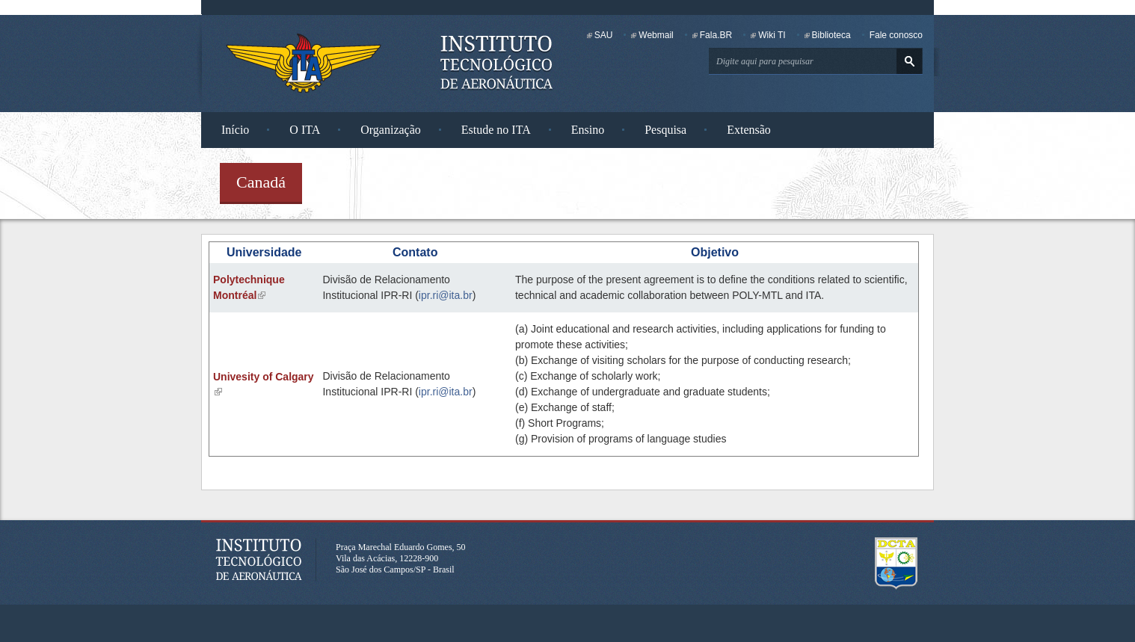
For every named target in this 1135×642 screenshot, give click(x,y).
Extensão (749, 129)
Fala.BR (716, 35)
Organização (390, 129)
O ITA (304, 129)
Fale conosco (896, 35)
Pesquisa (665, 129)
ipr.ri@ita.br (446, 295)
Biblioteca (831, 35)
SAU (603, 35)
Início (235, 129)
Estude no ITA (496, 129)
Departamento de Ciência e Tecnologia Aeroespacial (896, 563)
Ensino (587, 129)
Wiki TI (771, 35)
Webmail (656, 35)
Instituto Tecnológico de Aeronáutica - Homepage (303, 62)
